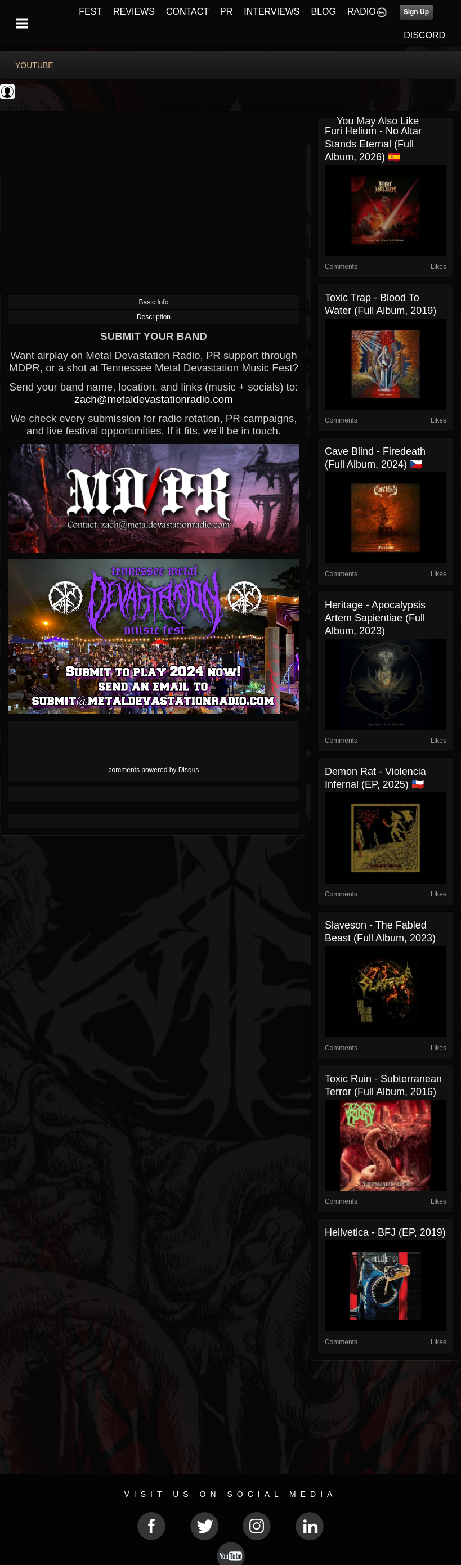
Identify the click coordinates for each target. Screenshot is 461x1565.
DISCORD (424, 35)
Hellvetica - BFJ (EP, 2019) (385, 1232)
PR (226, 11)
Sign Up (416, 12)
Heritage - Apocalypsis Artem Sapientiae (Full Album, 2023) (375, 617)
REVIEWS (134, 11)
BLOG (323, 11)
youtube (34, 65)
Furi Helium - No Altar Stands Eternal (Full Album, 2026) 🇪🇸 (373, 144)
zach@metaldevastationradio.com (153, 399)
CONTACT (187, 11)
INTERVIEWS (271, 11)
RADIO (361, 11)
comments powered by (154, 770)
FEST (90, 11)
